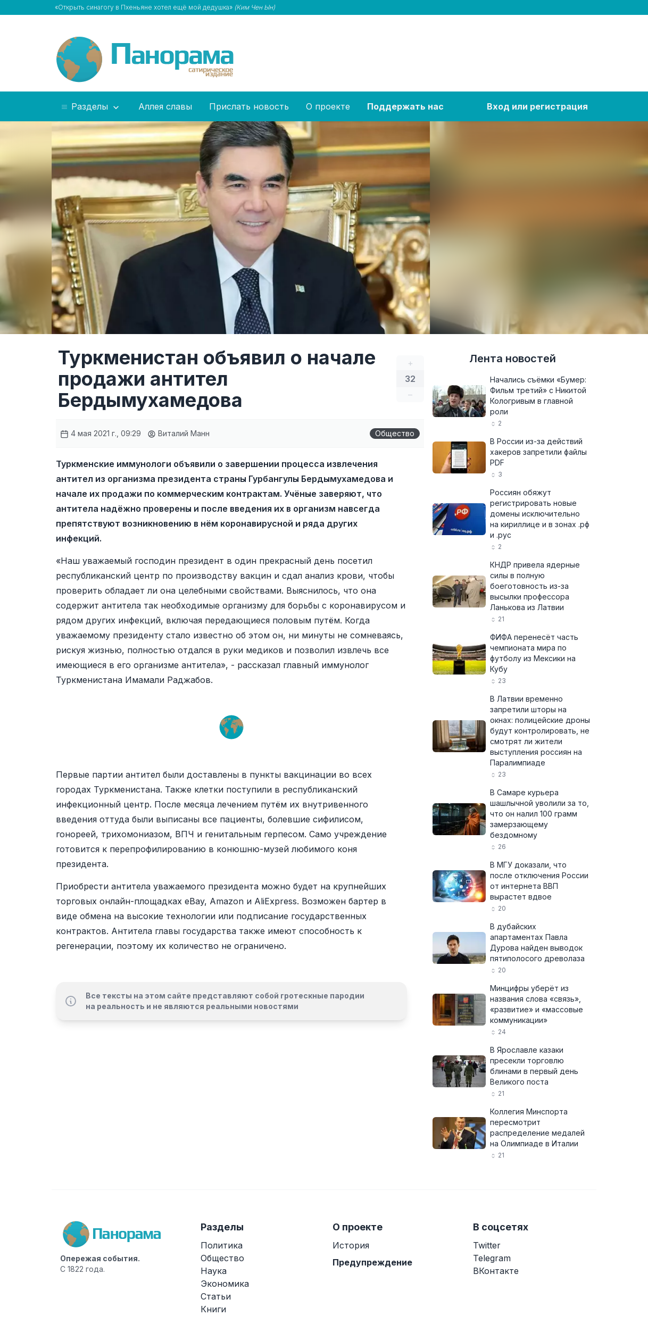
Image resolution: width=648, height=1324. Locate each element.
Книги (213, 1309)
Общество (394, 433)
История (351, 1245)
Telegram (492, 1258)
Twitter (487, 1245)
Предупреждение (372, 1262)
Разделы (90, 107)
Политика (222, 1245)
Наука (214, 1270)
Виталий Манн (178, 433)
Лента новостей (512, 358)
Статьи (216, 1296)
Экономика (225, 1283)
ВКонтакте (496, 1270)
